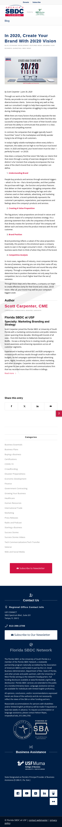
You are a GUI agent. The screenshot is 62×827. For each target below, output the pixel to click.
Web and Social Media (15, 551)
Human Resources (13, 503)
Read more (10, 373)
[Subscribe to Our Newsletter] (31, 635)
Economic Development (19, 45)
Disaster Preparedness (15, 473)
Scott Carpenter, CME (26, 306)
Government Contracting (16, 488)
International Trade (13, 508)
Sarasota (37, 310)
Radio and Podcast (13, 522)
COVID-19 (9, 464)
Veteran (8, 547)
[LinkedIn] (44, 793)
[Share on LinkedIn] (37, 406)
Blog (7, 21)
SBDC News (26, 48)
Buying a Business (13, 454)
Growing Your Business (15, 493)
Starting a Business (13, 527)
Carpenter (9, 310)
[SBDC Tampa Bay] (26, 11)
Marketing (17, 48)
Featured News (35, 45)
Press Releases (11, 517)
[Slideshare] (53, 793)
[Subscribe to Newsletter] (31, 568)
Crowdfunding (11, 469)
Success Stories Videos (15, 537)
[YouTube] (27, 793)
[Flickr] (53, 801)
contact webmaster (38, 820)
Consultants (19, 310)
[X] (35, 793)
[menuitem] (26, 2)
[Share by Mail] (50, 406)
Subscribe (37, 2)
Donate (26, 2)
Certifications (11, 459)
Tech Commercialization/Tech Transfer (22, 542)
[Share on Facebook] (11, 406)
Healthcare (10, 498)
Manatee (29, 310)
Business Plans (11, 449)
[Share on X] (24, 406)
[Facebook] (18, 793)
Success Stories (12, 532)
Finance (8, 483)
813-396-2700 (17, 626)
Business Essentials (13, 444)
